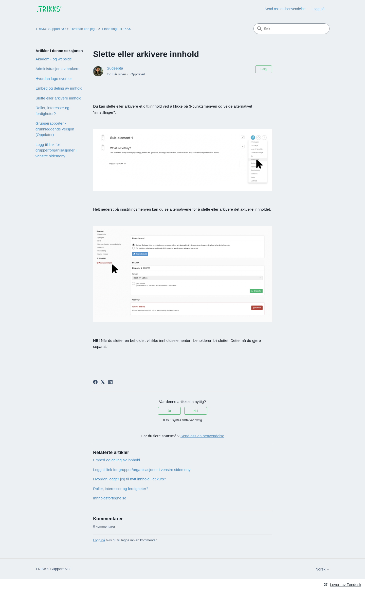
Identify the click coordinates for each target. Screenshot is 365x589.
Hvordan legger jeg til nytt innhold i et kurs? (129, 479)
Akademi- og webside (53, 59)
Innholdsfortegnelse (109, 498)
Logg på (99, 540)
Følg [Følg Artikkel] (264, 69)
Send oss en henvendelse (285, 9)
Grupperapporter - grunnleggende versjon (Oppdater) (54, 129)
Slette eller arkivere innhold (58, 98)
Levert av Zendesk (345, 584)
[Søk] (291, 29)
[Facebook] (95, 382)
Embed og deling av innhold (58, 88)
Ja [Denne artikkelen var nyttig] (169, 411)
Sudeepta (115, 68)
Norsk (323, 569)
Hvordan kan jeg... (83, 29)
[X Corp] (102, 382)
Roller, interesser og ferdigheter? (52, 111)
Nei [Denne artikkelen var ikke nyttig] (195, 411)
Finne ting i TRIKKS (116, 29)
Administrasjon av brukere (57, 68)
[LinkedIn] (110, 382)
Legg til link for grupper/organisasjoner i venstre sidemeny (56, 150)
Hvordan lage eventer (53, 78)
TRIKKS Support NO (50, 29)
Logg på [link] (318, 9)
